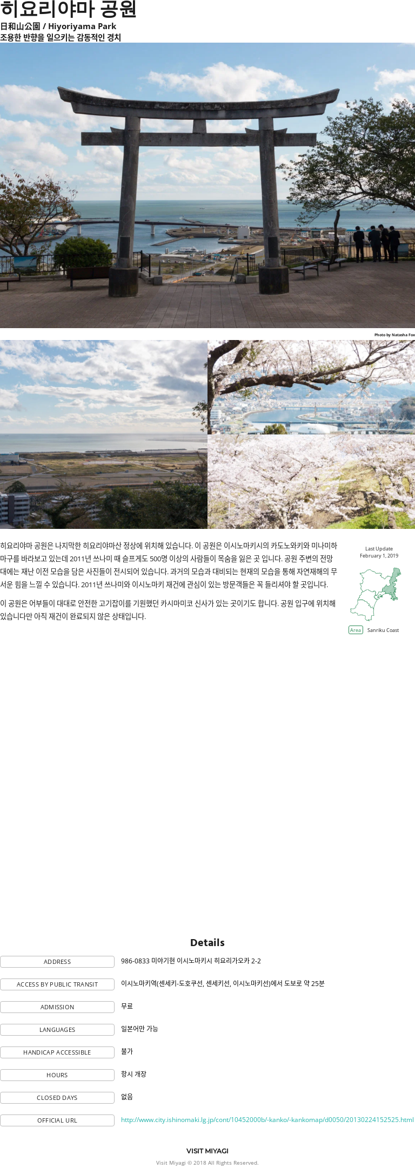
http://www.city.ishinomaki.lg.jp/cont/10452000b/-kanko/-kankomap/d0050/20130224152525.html (267, 1119)
